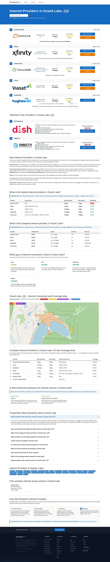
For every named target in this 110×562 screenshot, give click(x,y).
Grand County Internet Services (21, 362)
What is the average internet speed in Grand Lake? (28, 456)
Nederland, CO (27, 472)
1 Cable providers (44, 299)
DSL (38, 69)
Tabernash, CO (34, 471)
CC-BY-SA (89, 343)
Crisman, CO (90, 472)
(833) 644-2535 (87, 100)
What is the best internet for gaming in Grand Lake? (28, 448)
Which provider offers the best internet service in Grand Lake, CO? (33, 416)
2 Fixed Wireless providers (63, 299)
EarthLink (59, 539)
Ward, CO (51, 471)
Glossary (72, 544)
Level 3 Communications (19, 379)
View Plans (87, 37)
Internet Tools (73, 541)
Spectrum (59, 546)
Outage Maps (73, 548)
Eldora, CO (85, 471)
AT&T (58, 544)
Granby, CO (12, 471)
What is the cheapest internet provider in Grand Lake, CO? (30, 433)
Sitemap (72, 550)
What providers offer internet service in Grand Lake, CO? (30, 460)
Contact (84, 544)
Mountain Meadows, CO (82, 472)
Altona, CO (20, 474)
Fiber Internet (47, 541)
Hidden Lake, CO (58, 471)
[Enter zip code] (42, 529)
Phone (45, 53)
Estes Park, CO (27, 471)
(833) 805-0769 (87, 84)
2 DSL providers (52, 299)
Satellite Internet (47, 550)
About (84, 539)
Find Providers (59, 529)
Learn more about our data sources (87, 521)
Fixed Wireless (43, 69)
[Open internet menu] (26, 2)
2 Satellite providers (76, 299)
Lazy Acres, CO (13, 474)
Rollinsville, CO (73, 472)
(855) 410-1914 (87, 51)
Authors (84, 541)
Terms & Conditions (22, 551)
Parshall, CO (78, 471)
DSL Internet (46, 546)
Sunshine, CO (58, 472)
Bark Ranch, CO (72, 471)
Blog (71, 539)
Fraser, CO (65, 471)
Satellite (38, 87)
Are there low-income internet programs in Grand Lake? (29, 444)
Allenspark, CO (19, 471)
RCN (58, 555)
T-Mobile (58, 553)
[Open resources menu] (41, 2)
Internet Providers (47, 539)
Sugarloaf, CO (65, 472)
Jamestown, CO (13, 472)
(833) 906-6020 (87, 34)
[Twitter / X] (87, 550)
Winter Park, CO (92, 471)
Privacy (17, 551)
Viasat (11, 209)
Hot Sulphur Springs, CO (43, 471)
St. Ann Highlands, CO (50, 472)
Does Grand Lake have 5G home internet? (25, 452)
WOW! (58, 557)
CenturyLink (13, 214)
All (24, 303)
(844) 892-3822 (87, 131)
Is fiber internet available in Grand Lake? (24, 441)
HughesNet (13, 212)
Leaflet (72, 343)
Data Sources (73, 546)
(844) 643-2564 (87, 67)
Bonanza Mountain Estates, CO (38, 472)
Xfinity (12, 206)
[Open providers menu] (33, 2)
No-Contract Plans (48, 553)
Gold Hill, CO (20, 472)
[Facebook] (84, 550)
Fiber (40, 36)
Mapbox (97, 343)
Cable (35, 53)
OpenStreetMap (80, 343)
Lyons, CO (25, 474)
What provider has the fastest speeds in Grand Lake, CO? (30, 437)
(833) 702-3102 (87, 147)
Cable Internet (47, 544)
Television (40, 53)
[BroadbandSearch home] (15, 2)
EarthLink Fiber (14, 203)
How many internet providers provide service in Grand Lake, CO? (32, 429)
